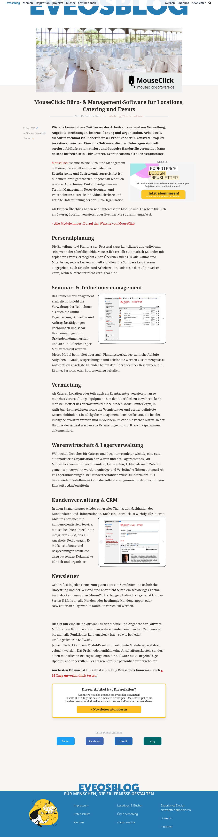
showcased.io (126, 822)
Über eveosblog (127, 814)
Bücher (70, 3)
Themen (28, 3)
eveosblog (13, 3)
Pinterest (167, 827)
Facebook (94, 741)
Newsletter (199, 3)
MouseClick (60, 163)
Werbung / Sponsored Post (126, 116)
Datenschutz (82, 814)
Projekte (58, 3)
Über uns (183, 3)
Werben (170, 3)
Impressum (81, 805)
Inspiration (43, 3)
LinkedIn (123, 741)
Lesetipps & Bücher (130, 805)
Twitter (65, 741)
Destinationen (87, 3)
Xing (152, 741)
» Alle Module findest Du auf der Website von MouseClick (93, 223)
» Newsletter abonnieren (109, 709)
